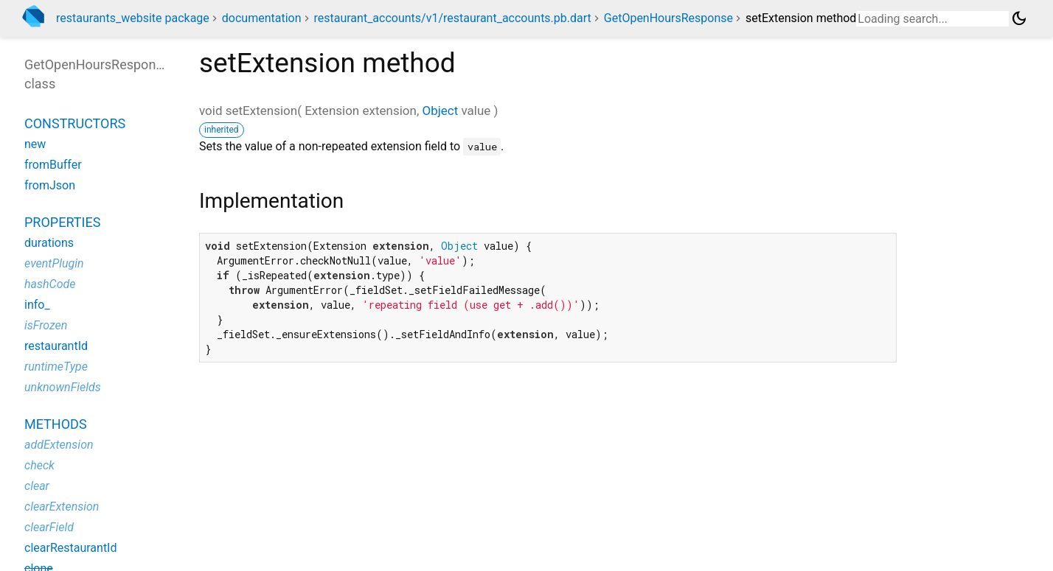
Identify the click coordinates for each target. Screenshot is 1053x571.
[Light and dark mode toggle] (1019, 18)
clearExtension (61, 507)
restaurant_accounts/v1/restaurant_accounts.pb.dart (452, 18)
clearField (49, 527)
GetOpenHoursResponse (668, 18)
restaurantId (56, 346)
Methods (55, 424)
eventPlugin (54, 263)
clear (36, 486)
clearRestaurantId (70, 548)
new (35, 144)
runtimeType (56, 367)
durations (49, 243)
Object (440, 110)
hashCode (49, 284)
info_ (37, 305)
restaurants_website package (132, 18)
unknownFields (62, 387)
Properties (62, 222)
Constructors (74, 123)
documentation (262, 18)
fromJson (49, 185)
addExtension (59, 445)
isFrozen (45, 325)
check (39, 465)
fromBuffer (53, 165)
